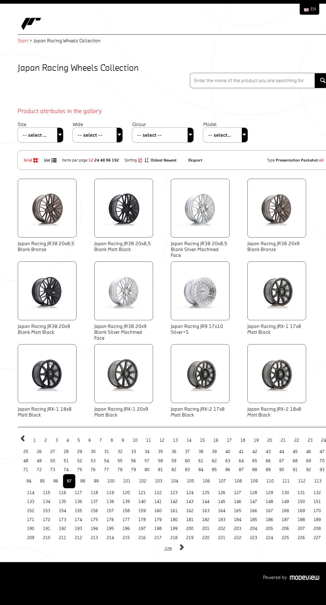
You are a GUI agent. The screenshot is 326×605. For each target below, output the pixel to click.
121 (142, 492)
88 (254, 469)
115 (46, 492)
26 (39, 451)
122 (158, 492)
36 (173, 451)
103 (158, 481)
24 (96, 160)
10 (135, 440)
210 (46, 537)
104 (174, 481)
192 (115, 160)
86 (227, 469)
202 (221, 528)
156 (94, 510)
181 (189, 519)
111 (286, 481)
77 (106, 469)
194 (94, 528)
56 (133, 460)
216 (142, 537)
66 (268, 460)
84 (200, 469)
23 (310, 440)
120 (126, 492)
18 (242, 440)
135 (62, 501)
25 (25, 451)
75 (79, 469)
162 (189, 510)
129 (269, 492)
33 (133, 451)
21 (283, 440)
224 (269, 537)
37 (187, 451)
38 (200, 451)
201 (205, 528)
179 (158, 519)
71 (25, 469)
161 (174, 510)
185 (253, 519)
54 (106, 460)
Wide (78, 124)
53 (93, 460)
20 (269, 440)
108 (238, 481)
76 (93, 469)
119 (110, 492)
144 (205, 501)
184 (237, 519)
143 (189, 501)
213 (94, 537)
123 (174, 492)
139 (126, 501)
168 (285, 510)
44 (281, 451)
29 (79, 451)
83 (187, 469)
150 (301, 501)
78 (120, 469)
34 (146, 451)
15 (202, 440)
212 (78, 537)
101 (126, 481)
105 (190, 481)
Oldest (157, 160)
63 (227, 460)
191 (46, 528)
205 (269, 528)
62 (214, 460)
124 (189, 492)
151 (317, 501)
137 (94, 501)
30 (93, 451)
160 (158, 510)
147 (253, 501)
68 (295, 460)
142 (174, 501)
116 (62, 492)
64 (241, 460)
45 (295, 451)
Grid (31, 160)
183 (221, 519)
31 (106, 451)
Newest (170, 160)
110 (270, 481)
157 (110, 510)
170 (317, 510)
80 (146, 469)
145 (221, 501)
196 (126, 528)
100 (110, 481)
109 (254, 481)
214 (110, 537)
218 (174, 537)
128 (253, 492)
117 (78, 492)
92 (308, 469)
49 (39, 460)
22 (296, 440)
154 (62, 510)
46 (308, 451)
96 (108, 160)
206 (285, 528)
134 (46, 501)
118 (94, 492)
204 (253, 528)
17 (229, 440)
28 (66, 451)
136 (78, 501)
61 (200, 460)
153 (46, 510)
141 (158, 501)
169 (301, 510)
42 (254, 451)
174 (78, 519)
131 (301, 492)
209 (30, 537)
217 (158, 537)
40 (227, 451)
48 (102, 160)
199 (174, 528)
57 (146, 460)
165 (237, 510)
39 (214, 451)
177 (126, 519)
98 (82, 481)
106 (206, 481)
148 (269, 501)
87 (241, 469)
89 (268, 469)
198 (158, 528)
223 (253, 537)
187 (285, 519)
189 (317, 519)
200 (189, 528)
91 (295, 469)
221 (221, 537)
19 (256, 440)
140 (142, 501)
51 (66, 460)
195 (110, 528)
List (51, 160)
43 (268, 451)
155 (78, 510)
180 (174, 519)
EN (313, 9)
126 (221, 492)
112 (301, 481)
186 (269, 519)
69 (308, 460)
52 (79, 460)
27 (52, 451)
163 (205, 510)
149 (285, 501)
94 (28, 481)
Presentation (288, 160)
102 (142, 481)
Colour (139, 124)
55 (120, 460)
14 (188, 440)
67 (281, 460)
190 (30, 528)
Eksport (195, 160)
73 (52, 469)
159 (142, 510)
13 (175, 440)
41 (241, 451)
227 (317, 537)
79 (133, 469)
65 (254, 460)
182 (205, 519)
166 (253, 510)
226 (301, 537)
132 (317, 492)
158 (126, 510)
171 (30, 519)
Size (22, 124)
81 (160, 469)
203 (237, 528)
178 (142, 519)
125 (205, 492)
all (321, 160)
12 (90, 160)
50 (52, 460)
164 (221, 510)
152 (30, 510)
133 (30, 501)
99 (96, 481)
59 (173, 460)
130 (285, 492)
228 (168, 549)
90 (281, 469)
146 (237, 501)
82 (173, 469)
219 (189, 537)
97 (69, 481)
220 (205, 537)
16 (215, 440)
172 (46, 519)
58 (160, 460)
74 (66, 469)
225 (285, 537)
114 (30, 492)
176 (110, 519)
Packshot (309, 160)
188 (301, 519)
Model (210, 124)
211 (62, 537)
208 (317, 528)
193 (78, 528)
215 (126, 537)
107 (222, 481)
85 (214, 469)
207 (301, 528)
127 (237, 492)
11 (148, 440)
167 (269, 510)
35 (160, 451)
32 (120, 451)
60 (187, 460)
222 (237, 537)
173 (62, 519)
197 (142, 528)
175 (94, 519)
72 (39, 469)
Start (23, 41)
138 (110, 501)
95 (42, 481)
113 (317, 481)
